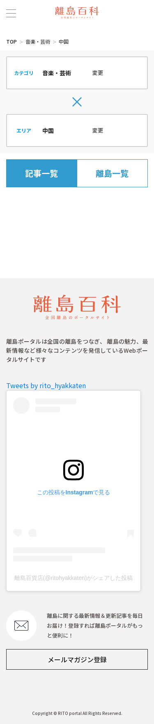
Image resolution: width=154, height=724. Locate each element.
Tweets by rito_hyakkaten (46, 385)
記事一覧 (41, 173)
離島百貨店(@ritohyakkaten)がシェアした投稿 (73, 578)
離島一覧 (112, 173)
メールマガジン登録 (77, 659)
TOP (11, 41)
